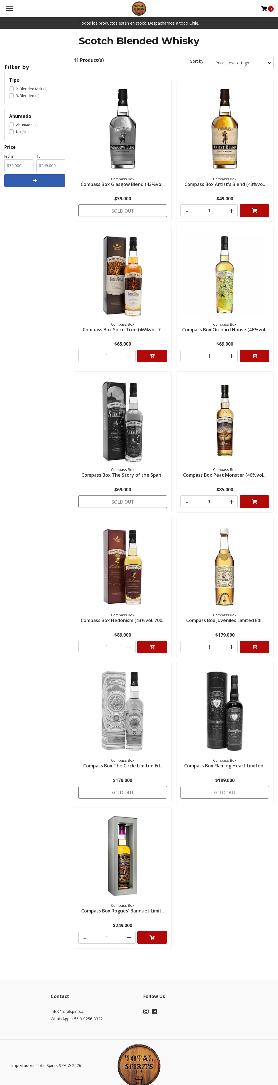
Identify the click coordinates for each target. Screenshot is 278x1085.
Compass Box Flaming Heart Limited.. (225, 758)
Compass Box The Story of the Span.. (123, 471)
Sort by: (197, 61)
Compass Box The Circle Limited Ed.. (122, 758)
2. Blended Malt (29, 88)
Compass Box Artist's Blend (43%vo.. (224, 184)
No (18, 131)
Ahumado (24, 124)
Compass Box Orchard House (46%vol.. (224, 327)
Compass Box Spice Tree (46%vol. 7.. (123, 327)
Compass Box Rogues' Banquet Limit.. (122, 901)
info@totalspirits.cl (68, 1000)
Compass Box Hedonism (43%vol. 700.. (122, 614)
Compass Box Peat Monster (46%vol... (225, 471)
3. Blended (25, 95)
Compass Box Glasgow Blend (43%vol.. (123, 184)
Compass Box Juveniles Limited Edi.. (225, 614)
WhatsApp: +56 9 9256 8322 (77, 1007)
